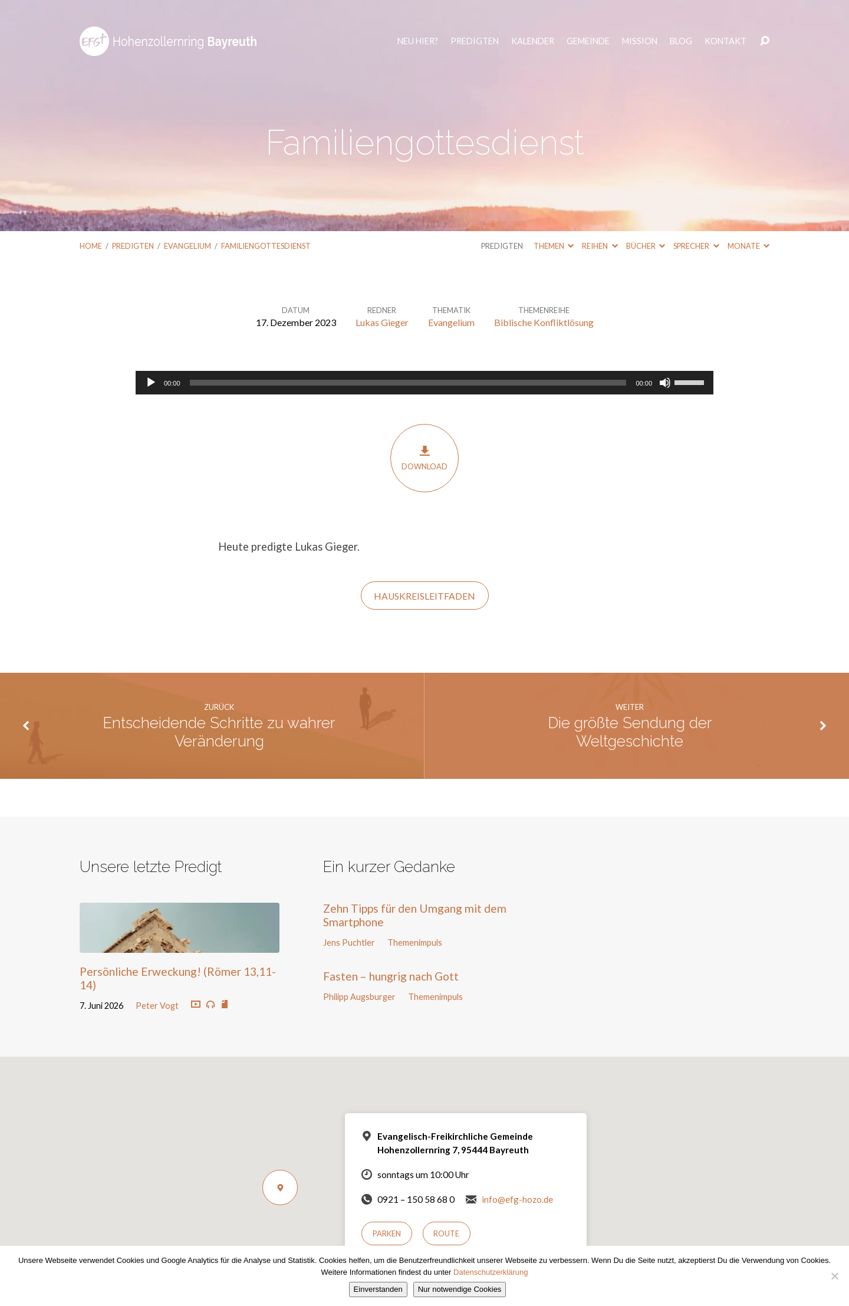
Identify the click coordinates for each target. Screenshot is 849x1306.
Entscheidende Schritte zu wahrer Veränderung (219, 732)
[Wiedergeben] (151, 383)
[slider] (408, 383)
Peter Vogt (157, 1006)
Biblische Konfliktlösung (544, 322)
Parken (387, 1233)
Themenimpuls (414, 942)
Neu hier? (417, 41)
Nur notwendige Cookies (460, 1289)
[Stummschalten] (665, 383)
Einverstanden (378, 1289)
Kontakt (725, 41)
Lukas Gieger (382, 322)
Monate (748, 246)
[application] (424, 382)
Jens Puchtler (349, 942)
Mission (639, 41)
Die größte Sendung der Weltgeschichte (630, 732)
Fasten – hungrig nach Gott (391, 976)
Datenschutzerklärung (490, 1272)
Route (446, 1233)
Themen (554, 246)
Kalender (532, 41)
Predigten (474, 41)
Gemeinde (588, 41)
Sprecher (696, 246)
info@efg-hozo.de (517, 1199)
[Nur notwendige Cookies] (834, 1276)
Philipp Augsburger (359, 997)
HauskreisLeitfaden (424, 596)
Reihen (599, 246)
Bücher (645, 246)
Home (91, 246)
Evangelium (187, 246)
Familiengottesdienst (266, 246)
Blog (681, 41)
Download (424, 458)
